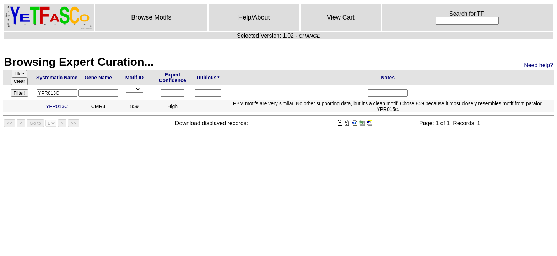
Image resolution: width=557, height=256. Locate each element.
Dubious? (208, 77)
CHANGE (309, 36)
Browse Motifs (151, 17)
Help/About (254, 17)
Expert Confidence (172, 77)
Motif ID (134, 77)
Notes (388, 77)
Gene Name (98, 77)
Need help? (538, 65)
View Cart (341, 17)
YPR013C (57, 106)
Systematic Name (56, 77)
